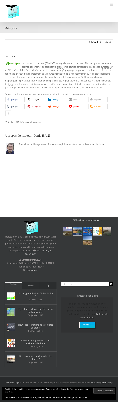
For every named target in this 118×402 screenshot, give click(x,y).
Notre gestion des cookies (77, 397)
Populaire (13, 284)
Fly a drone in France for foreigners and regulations (35, 310)
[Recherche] (111, 284)
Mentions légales (14, 382)
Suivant (107, 42)
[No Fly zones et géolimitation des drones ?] (11, 359)
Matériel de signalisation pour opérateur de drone (35, 342)
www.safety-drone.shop (102, 382)
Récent (31, 286)
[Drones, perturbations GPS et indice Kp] (11, 296)
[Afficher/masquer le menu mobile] (111, 4)
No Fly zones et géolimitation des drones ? (35, 357)
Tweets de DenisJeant (87, 295)
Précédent (96, 42)
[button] (15, 99)
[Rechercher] (85, 284)
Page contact (32, 270)
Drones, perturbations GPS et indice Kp (35, 295)
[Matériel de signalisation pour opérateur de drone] (11, 343)
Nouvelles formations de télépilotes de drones (35, 326)
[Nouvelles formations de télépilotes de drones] (11, 327)
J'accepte (87, 324)
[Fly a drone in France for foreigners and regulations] (11, 312)
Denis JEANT (42, 135)
